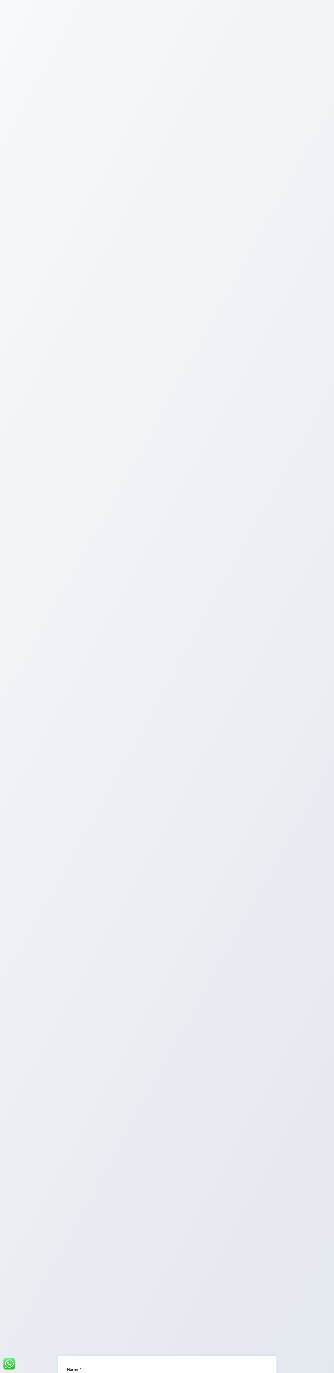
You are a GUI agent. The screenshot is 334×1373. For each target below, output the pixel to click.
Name (74, 1369)
